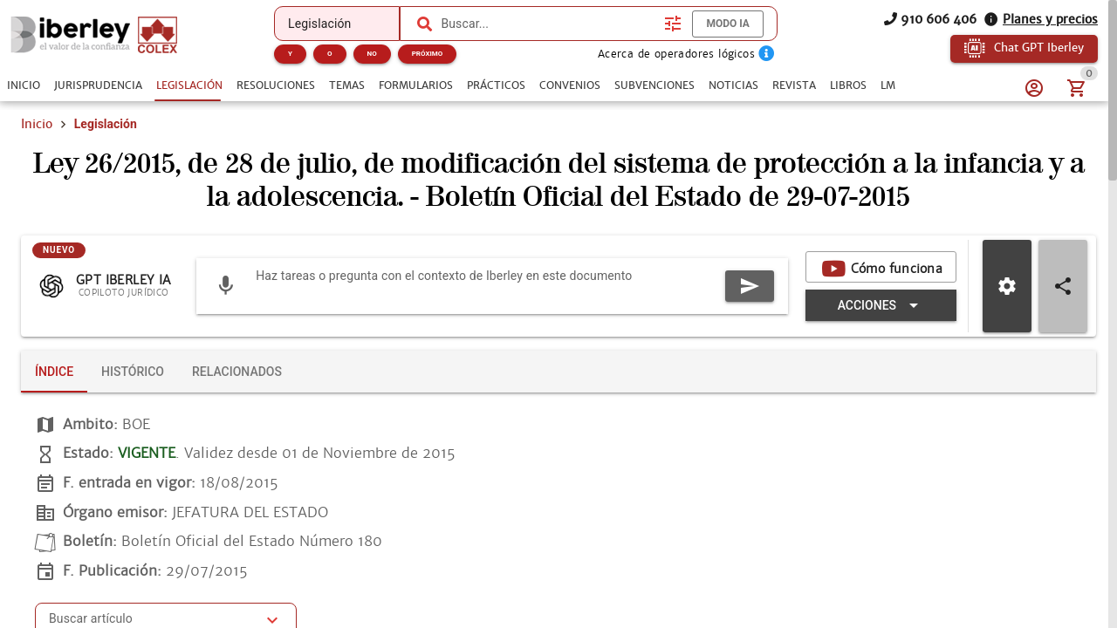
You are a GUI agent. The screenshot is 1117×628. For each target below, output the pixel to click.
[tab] (23, 85)
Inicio (36, 124)
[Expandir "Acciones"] (880, 305)
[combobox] (548, 23)
